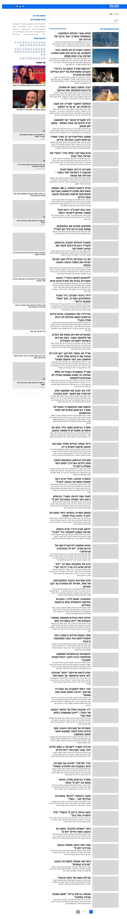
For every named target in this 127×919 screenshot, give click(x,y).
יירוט (41, 34)
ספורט (92, 2)
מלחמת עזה (20, 26)
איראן (16, 24)
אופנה (39, 2)
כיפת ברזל (40, 24)
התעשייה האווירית (37, 26)
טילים (12, 24)
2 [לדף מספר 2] (81, 912)
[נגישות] (3, 2)
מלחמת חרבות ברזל (36, 29)
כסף (73, 2)
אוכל (67, 2)
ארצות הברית (22, 24)
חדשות (98, 2)
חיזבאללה (19, 32)
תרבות (85, 2)
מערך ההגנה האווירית (29, 34)
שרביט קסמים (38, 32)
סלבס (78, 2)
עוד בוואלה (38, 63)
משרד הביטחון (31, 24)
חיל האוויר (30, 32)
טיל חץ (13, 32)
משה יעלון (14, 34)
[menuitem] (97, 2)
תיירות (54, 2)
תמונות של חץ (37, 16)
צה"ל (12, 26)
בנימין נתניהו (23, 29)
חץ (109, 14)
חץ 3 (28, 26)
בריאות (61, 2)
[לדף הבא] (76, 912)
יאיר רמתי (14, 29)
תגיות (115, 14)
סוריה (24, 32)
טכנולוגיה (47, 2)
